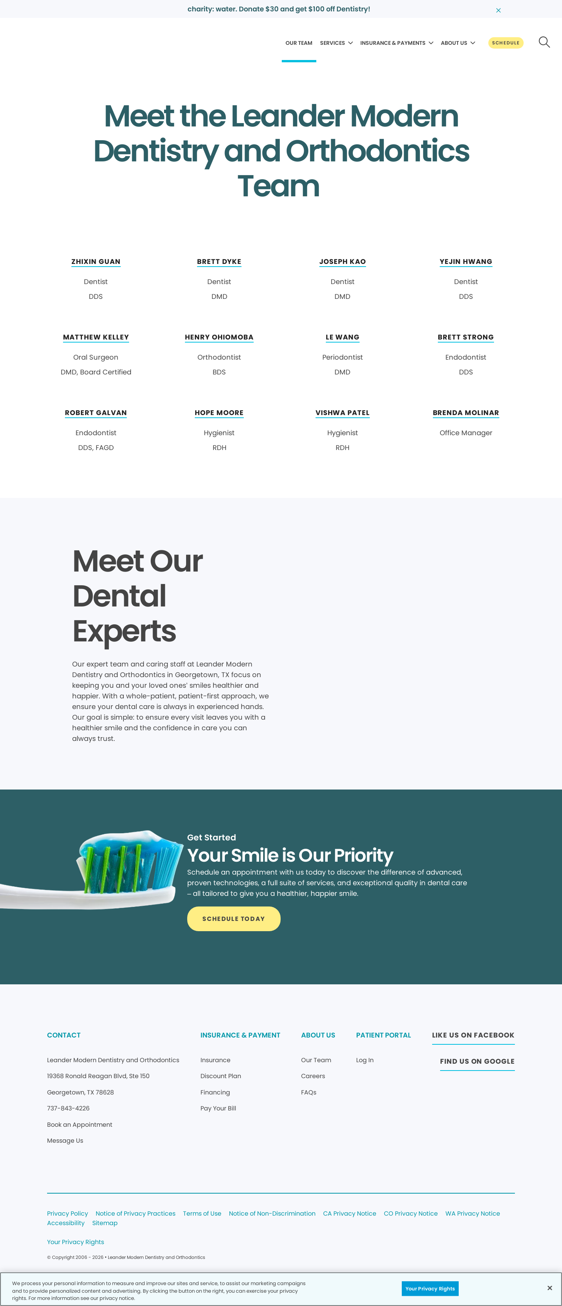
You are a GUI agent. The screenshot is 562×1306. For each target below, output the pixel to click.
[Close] (549, 1287)
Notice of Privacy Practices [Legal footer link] (135, 1214)
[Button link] (506, 43)
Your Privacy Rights (75, 1242)
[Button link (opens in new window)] (473, 1037)
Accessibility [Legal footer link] (66, 1223)
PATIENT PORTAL (383, 1035)
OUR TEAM (299, 43)
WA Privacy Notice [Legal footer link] (472, 1214)
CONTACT (64, 1035)
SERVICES (332, 43)
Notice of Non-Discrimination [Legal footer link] (272, 1214)
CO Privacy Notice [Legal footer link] (411, 1214)
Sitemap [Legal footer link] (105, 1223)
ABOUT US (454, 43)
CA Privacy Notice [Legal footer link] (349, 1214)
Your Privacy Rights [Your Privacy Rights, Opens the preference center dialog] (430, 1288)
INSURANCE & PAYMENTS (393, 43)
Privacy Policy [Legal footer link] (67, 1214)
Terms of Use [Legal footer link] (202, 1214)
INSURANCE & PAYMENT (240, 1035)
